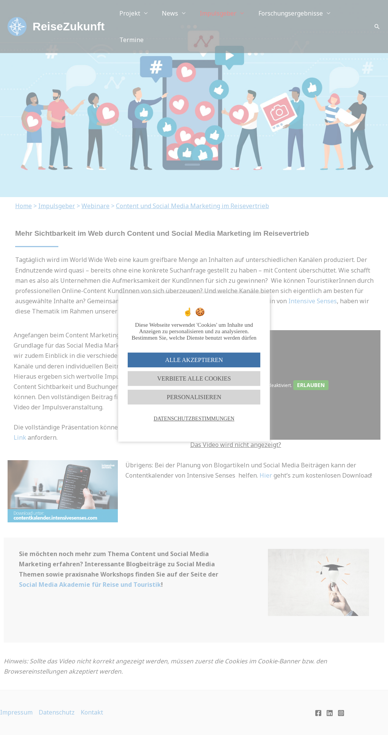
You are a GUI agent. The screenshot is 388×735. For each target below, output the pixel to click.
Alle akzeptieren (194, 360)
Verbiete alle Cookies (194, 378)
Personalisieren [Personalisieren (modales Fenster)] (194, 397)
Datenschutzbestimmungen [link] (193, 419)
